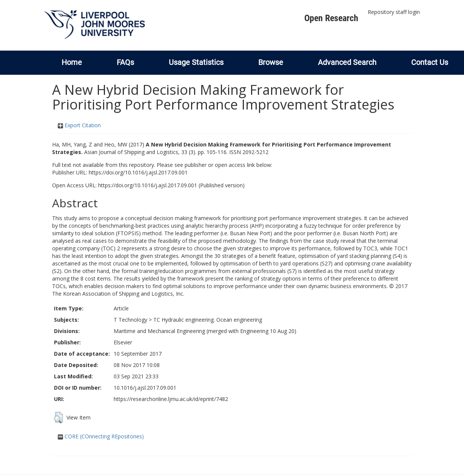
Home (72, 62)
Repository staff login (394, 11)
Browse (270, 62)
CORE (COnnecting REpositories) (101, 436)
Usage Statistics (196, 62)
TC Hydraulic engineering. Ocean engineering (207, 319)
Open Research (331, 18)
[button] (58, 417)
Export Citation (79, 125)
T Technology (130, 319)
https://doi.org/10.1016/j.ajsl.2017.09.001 (138, 172)
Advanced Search (347, 62)
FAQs (125, 62)
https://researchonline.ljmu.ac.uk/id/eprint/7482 (171, 399)
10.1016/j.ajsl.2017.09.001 (145, 387)
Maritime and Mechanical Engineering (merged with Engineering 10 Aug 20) (205, 331)
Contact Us (429, 62)
